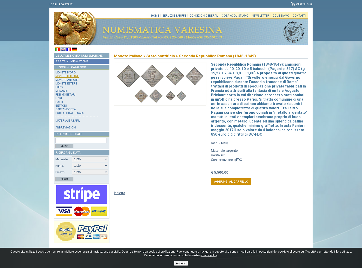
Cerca (64, 145)
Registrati (66, 4)
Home (155, 15)
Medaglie (62, 91)
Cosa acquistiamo (235, 15)
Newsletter (260, 15)
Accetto (181, 263)
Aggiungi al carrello (231, 181)
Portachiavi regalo (69, 113)
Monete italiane (67, 76)
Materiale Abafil (67, 120)
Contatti (299, 15)
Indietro (119, 193)
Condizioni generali (204, 15)
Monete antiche (66, 80)
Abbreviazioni (65, 127)
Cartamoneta (65, 109)
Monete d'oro (65, 72)
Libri (58, 98)
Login (53, 4)
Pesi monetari (65, 94)
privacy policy (208, 255)
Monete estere (66, 83)
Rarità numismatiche (72, 61)
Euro (59, 87)
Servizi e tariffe (174, 15)
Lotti (59, 102)
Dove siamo (281, 15)
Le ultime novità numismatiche (79, 55)
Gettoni (61, 105)
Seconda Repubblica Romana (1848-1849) (217, 56)
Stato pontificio (160, 56)
